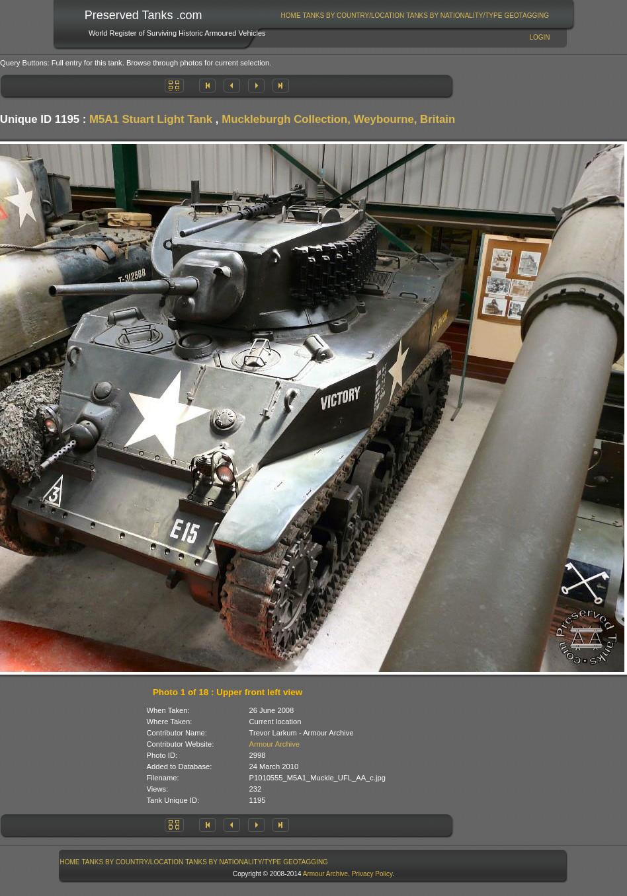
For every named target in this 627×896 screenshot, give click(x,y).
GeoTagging (526, 15)
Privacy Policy (372, 873)
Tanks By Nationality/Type (454, 15)
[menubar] (415, 15)
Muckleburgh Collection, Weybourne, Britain (338, 119)
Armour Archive (274, 744)
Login (539, 37)
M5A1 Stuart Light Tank (150, 119)
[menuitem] (291, 15)
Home (291, 15)
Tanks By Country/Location (354, 15)
